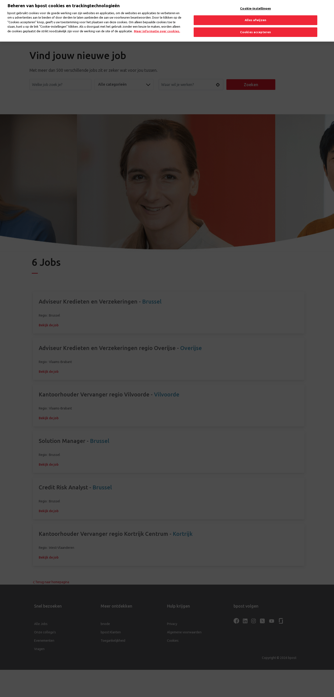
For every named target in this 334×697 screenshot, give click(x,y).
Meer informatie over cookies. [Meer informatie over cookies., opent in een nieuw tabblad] (157, 26)
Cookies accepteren (255, 27)
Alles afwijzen (255, 15)
